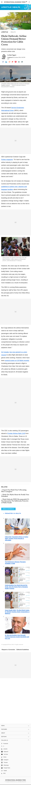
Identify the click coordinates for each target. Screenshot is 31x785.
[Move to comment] (22, 61)
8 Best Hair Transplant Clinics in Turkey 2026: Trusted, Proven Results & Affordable (16, 538)
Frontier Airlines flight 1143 (16, 433)
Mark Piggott (12, 55)
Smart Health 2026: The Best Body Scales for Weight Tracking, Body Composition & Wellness (17, 611)
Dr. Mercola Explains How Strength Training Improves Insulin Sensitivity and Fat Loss (17, 636)
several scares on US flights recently (17, 360)
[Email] (18, 61)
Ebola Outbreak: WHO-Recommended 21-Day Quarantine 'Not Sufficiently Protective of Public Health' (15, 501)
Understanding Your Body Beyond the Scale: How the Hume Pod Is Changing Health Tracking (16, 586)
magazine (7, 159)
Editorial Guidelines (22, 649)
